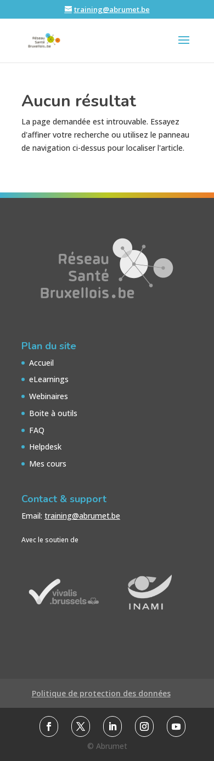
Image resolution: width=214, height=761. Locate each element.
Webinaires (48, 396)
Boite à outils (53, 413)
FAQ (36, 430)
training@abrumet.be (82, 515)
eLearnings (49, 379)
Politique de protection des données (101, 693)
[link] (49, 726)
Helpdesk (45, 446)
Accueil (41, 362)
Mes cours (47, 463)
